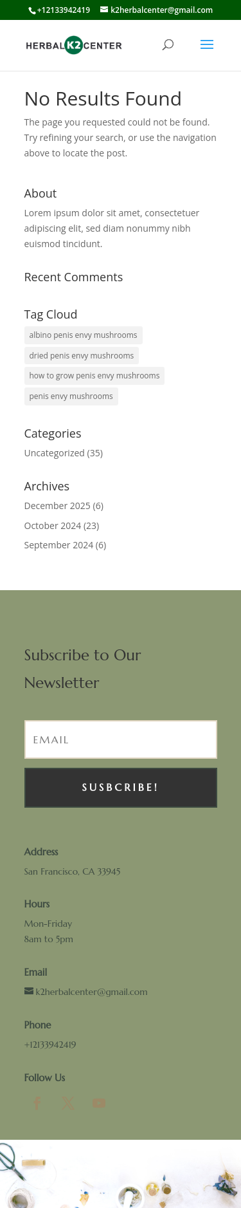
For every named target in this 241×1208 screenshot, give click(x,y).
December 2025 (57, 505)
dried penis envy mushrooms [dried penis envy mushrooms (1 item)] (82, 355)
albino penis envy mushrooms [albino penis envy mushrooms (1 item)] (84, 335)
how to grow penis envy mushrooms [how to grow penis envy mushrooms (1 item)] (95, 375)
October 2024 (53, 525)
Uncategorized (54, 453)
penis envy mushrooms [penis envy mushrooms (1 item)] (71, 396)
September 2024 (59, 545)
